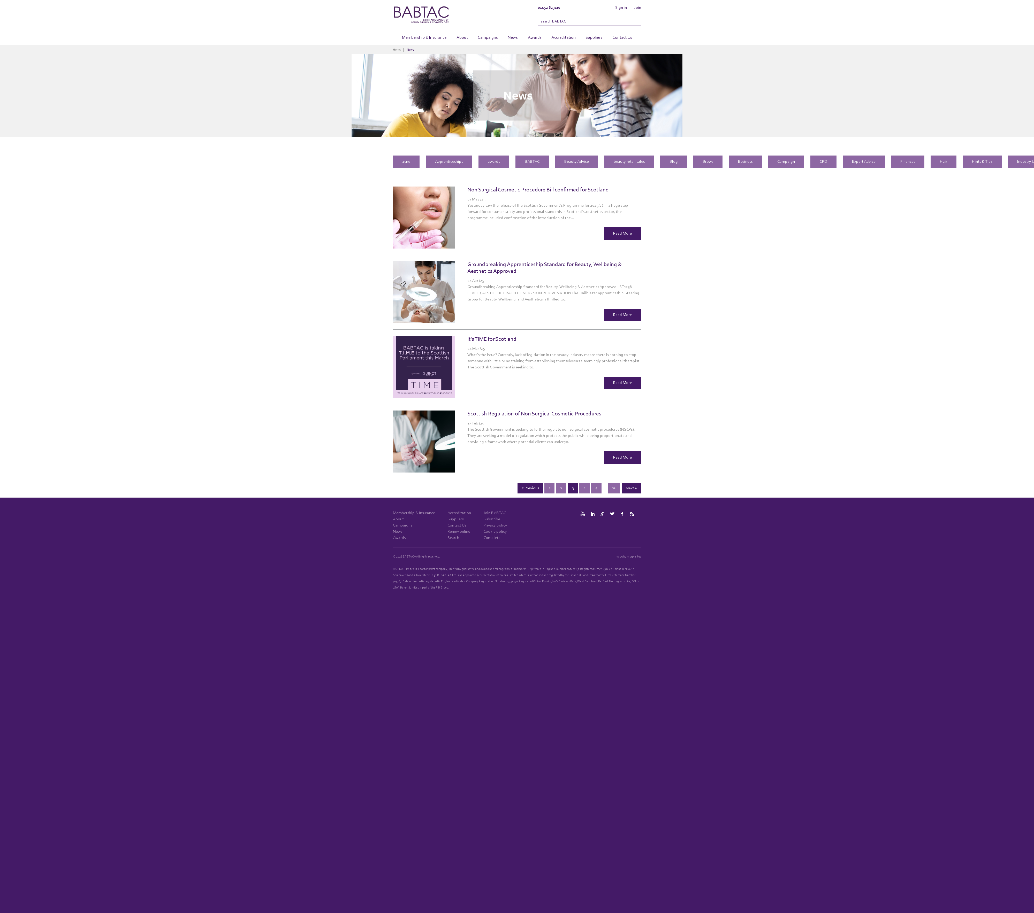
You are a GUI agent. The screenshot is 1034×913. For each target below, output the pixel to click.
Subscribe (491, 519)
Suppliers (594, 37)
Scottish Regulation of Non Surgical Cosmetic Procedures (534, 414)
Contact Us (622, 37)
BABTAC (532, 162)
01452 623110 (549, 8)
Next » (631, 488)
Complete (491, 538)
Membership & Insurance (424, 37)
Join (637, 8)
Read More (622, 233)
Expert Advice (864, 162)
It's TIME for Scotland (491, 339)
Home (397, 49)
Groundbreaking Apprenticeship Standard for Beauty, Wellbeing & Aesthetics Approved (544, 268)
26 (614, 488)
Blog (674, 162)
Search (453, 538)
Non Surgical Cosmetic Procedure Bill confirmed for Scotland (538, 190)
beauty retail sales (629, 162)
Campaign (786, 162)
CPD (823, 162)
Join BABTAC (494, 513)
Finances (907, 162)
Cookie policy (495, 532)
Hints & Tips (982, 162)
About (462, 37)
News (513, 37)
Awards (535, 37)
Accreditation (563, 37)
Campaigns (488, 37)
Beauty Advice (576, 162)
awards (494, 162)
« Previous (530, 488)
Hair (943, 162)
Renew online (458, 532)
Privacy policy (495, 525)
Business (745, 162)
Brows (708, 162)
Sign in (621, 8)
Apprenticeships (449, 162)
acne (406, 162)
